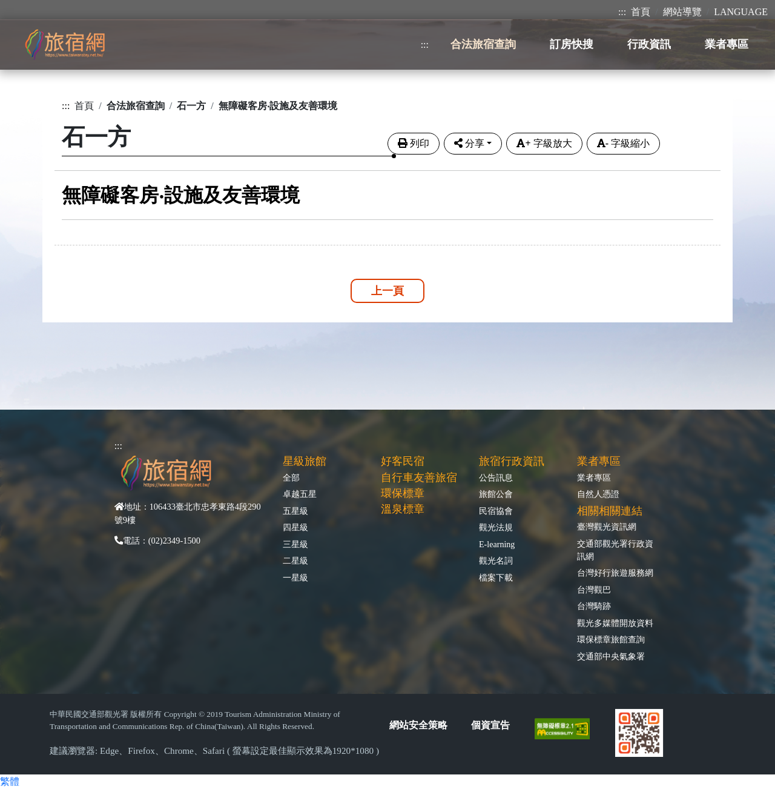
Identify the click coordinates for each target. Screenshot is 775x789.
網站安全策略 (418, 725)
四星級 (295, 527)
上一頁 (387, 291)
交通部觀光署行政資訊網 (615, 550)
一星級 (295, 577)
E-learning (497, 544)
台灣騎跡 (594, 606)
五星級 (295, 511)
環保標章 (402, 493)
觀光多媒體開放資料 (615, 623)
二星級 (295, 560)
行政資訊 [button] (649, 44)
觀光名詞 (496, 560)
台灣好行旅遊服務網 (615, 573)
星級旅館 (304, 461)
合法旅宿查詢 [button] (483, 44)
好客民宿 (402, 461)
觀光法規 (496, 527)
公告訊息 (496, 477)
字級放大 (544, 143)
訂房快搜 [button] (571, 44)
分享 (469, 143)
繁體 (9, 781)
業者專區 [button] (726, 44)
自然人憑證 (598, 494)
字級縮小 (623, 143)
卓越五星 (300, 494)
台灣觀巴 (594, 589)
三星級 (295, 544)
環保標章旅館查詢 (611, 639)
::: (622, 12)
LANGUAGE (741, 12)
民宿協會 (496, 511)
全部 (291, 477)
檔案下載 (496, 577)
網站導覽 (682, 12)
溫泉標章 (402, 509)
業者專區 (594, 477)
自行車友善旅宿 (419, 477)
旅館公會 (496, 494)
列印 (413, 143)
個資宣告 (490, 725)
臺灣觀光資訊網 (606, 526)
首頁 (640, 12)
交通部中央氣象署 (611, 656)
